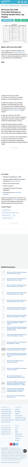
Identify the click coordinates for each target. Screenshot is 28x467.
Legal (14, 215)
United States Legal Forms (7, 218)
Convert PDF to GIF (5, 432)
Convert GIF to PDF (5, 415)
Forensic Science (18, 52)
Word (24, 20)
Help (16, 429)
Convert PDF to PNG (6, 429)
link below (14, 199)
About (16, 427)
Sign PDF (17, 413)
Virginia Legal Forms (6, 215)
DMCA (16, 432)
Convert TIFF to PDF (6, 417)
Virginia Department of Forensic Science (10, 212)
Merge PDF (18, 411)
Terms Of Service (19, 436)
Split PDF (17, 409)
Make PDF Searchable (20, 420)
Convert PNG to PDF (6, 413)
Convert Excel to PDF (6, 411)
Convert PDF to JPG (6, 427)
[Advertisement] (14, 79)
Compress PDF (18, 415)
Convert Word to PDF (6, 409)
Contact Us (17, 438)
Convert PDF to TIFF (6, 434)
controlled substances (14, 110)
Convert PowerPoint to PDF (7, 420)
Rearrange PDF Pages (20, 417)
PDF (17, 20)
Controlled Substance (6, 210)
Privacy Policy (18, 434)
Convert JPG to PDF (6, 422)
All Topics (17, 440)
